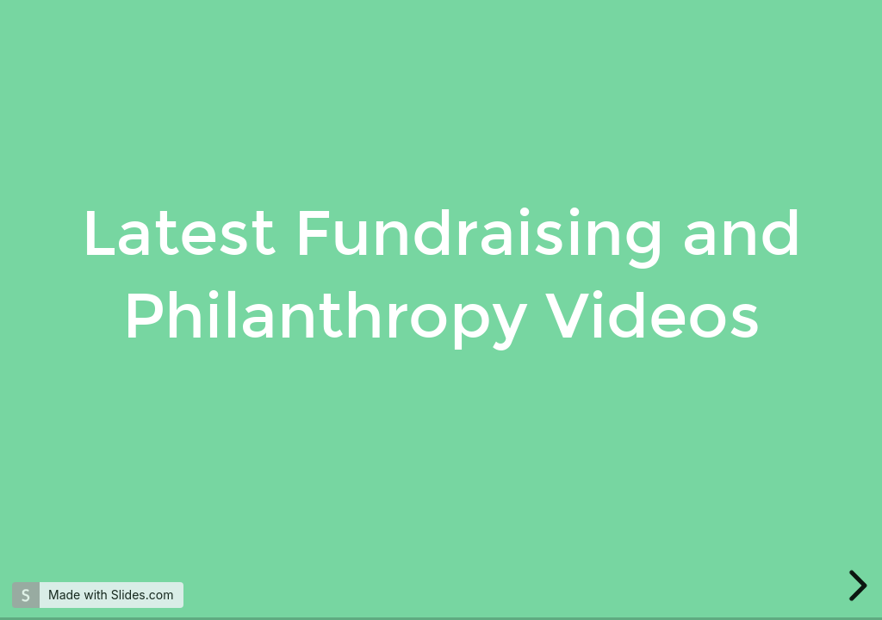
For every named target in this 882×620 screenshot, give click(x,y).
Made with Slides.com (110, 594)
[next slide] (855, 585)
